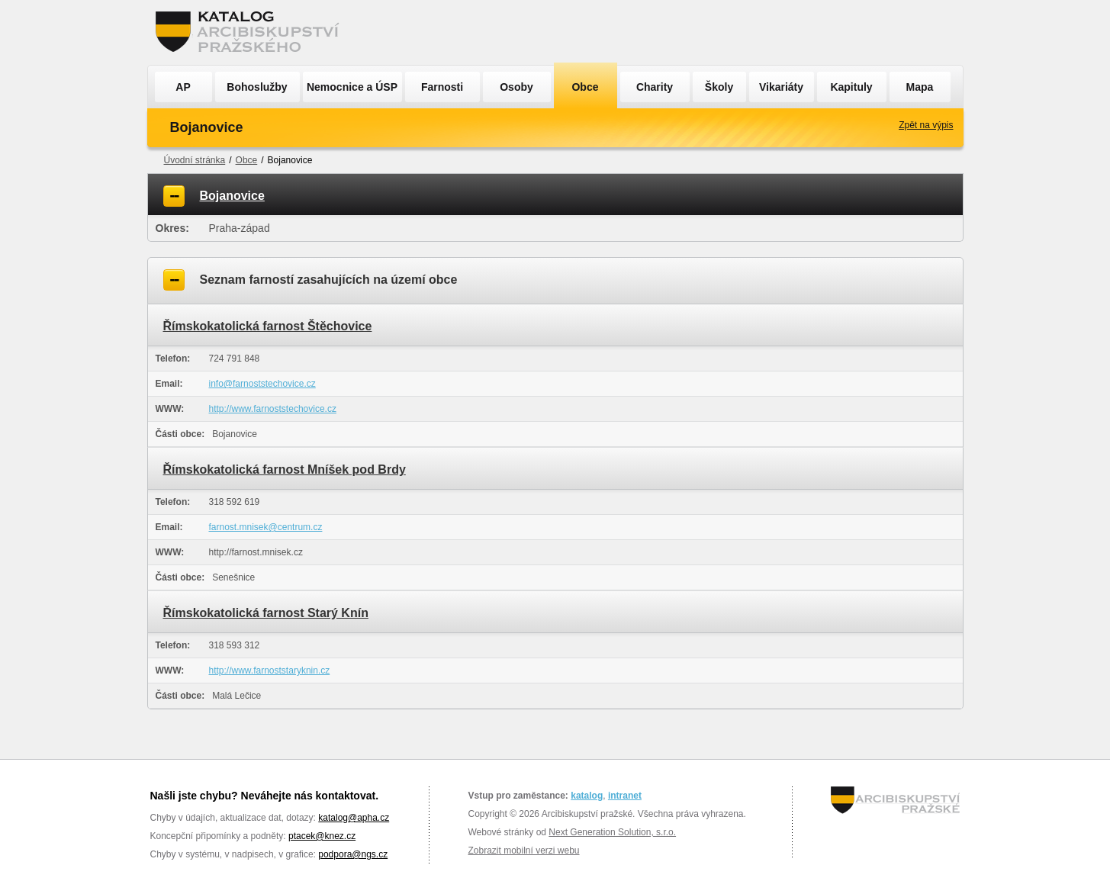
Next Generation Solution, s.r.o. (612, 832)
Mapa (920, 87)
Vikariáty (781, 87)
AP (182, 87)
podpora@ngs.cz (353, 854)
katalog (587, 795)
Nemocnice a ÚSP (352, 87)
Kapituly (851, 87)
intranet (625, 795)
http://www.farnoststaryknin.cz (269, 670)
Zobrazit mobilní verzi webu (523, 850)
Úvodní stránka (195, 160)
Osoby (516, 87)
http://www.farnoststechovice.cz (272, 409)
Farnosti (442, 87)
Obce (584, 87)
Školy (719, 87)
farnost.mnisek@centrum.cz (266, 527)
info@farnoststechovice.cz (262, 383)
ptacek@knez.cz (322, 836)
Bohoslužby (257, 87)
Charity (654, 87)
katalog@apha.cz (353, 817)
